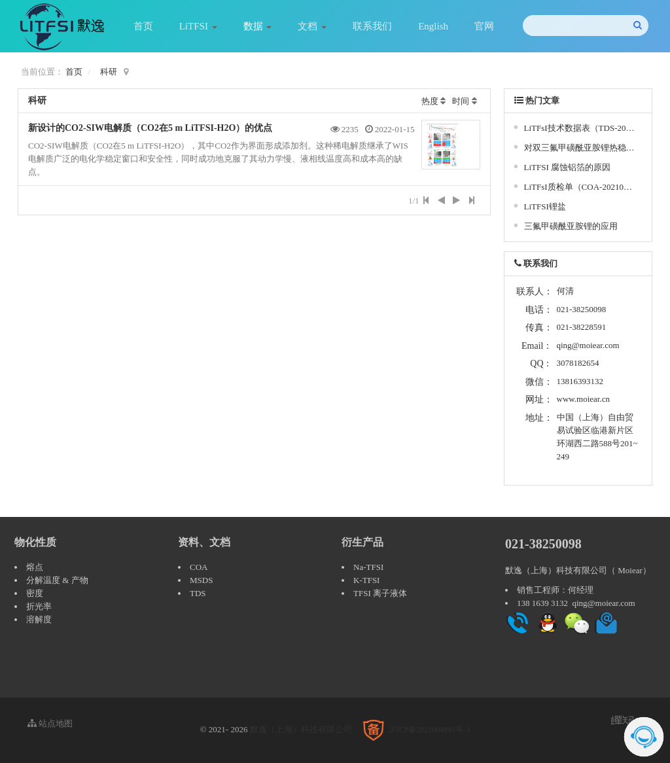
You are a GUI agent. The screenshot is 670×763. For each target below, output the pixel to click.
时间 (460, 101)
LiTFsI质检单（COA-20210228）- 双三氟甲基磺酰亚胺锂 (580, 187)
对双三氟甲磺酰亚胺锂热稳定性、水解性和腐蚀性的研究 (580, 147)
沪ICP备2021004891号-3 (429, 729)
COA (198, 567)
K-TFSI (366, 580)
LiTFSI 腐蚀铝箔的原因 (567, 167)
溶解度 (39, 619)
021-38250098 (543, 544)
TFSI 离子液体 (380, 593)
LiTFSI (198, 26)
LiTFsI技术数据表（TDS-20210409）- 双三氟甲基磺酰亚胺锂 (580, 128)
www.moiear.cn (583, 399)
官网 (484, 26)
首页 (143, 26)
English (433, 26)
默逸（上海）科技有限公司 (301, 729)
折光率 (39, 606)
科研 (108, 72)
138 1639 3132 (542, 603)
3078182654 (578, 363)
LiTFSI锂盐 (545, 206)
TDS (198, 593)
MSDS (201, 580)
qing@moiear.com (588, 345)
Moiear (630, 570)
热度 (429, 101)
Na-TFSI (368, 567)
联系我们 (372, 26)
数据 (257, 26)
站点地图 (50, 723)
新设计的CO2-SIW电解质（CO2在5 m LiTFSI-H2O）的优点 (150, 128)
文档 (312, 26)
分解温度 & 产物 (57, 580)
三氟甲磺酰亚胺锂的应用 (571, 226)
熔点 (34, 567)
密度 (34, 593)
